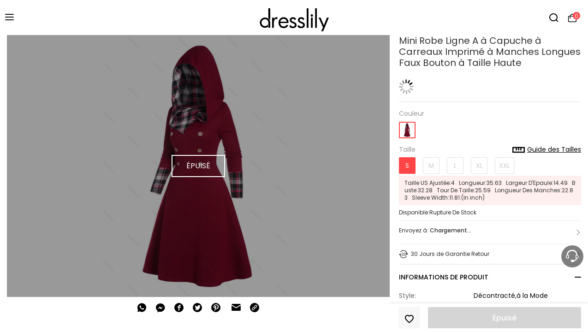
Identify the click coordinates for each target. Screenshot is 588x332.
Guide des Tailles (546, 150)
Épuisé (505, 318)
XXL (504, 165)
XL (479, 165)
